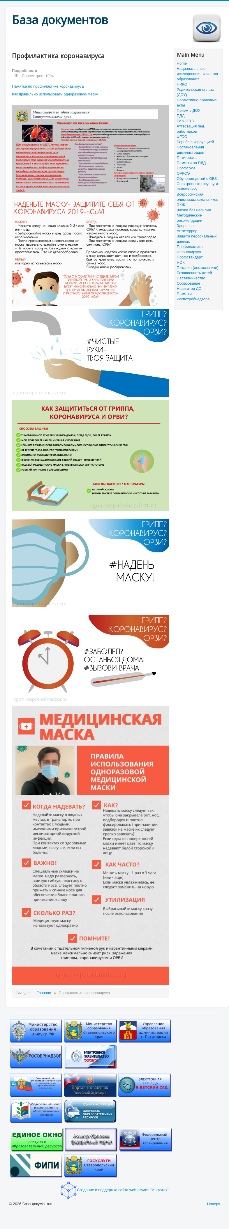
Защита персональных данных (197, 239)
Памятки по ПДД (191, 163)
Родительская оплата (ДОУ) (195, 92)
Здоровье (185, 226)
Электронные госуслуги (197, 184)
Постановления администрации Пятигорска (190, 152)
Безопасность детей (194, 273)
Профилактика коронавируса (190, 249)
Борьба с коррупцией (195, 142)
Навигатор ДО (189, 288)
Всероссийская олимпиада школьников (198, 197)
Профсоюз (186, 168)
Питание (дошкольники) (198, 267)
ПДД (181, 115)
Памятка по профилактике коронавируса (48, 86)
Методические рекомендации (189, 218)
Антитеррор (187, 231)
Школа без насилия (194, 210)
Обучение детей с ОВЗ (197, 178)
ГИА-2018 (185, 121)
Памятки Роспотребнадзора (193, 296)
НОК (181, 262)
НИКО (182, 84)
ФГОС (182, 136)
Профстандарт (190, 257)
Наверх (213, 1204)
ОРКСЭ (183, 173)
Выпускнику (187, 189)
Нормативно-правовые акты (197, 102)
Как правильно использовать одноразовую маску (55, 94)
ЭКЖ (181, 205)
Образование (188, 283)
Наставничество (191, 278)
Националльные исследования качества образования (197, 73)
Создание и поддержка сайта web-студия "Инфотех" (114, 1190)
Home (182, 63)
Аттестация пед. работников (191, 129)
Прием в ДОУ (188, 110)
